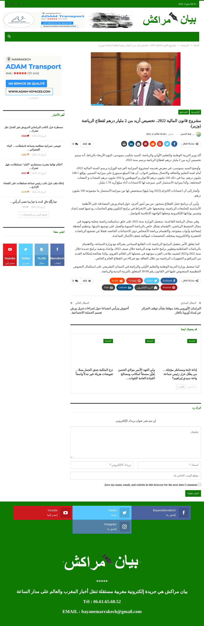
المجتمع (184, 112)
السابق (191, 386)
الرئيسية (195, 112)
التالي (181, 386)
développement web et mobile (18, 619)
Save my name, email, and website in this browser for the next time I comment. (150, 484)
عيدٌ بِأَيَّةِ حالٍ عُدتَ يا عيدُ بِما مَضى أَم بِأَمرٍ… (33, 201)
